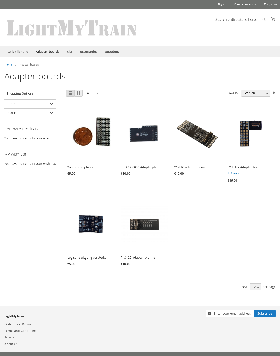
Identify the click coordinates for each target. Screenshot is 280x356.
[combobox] (240, 19)
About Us (11, 344)
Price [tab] (11, 104)
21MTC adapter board (190, 167)
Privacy (9, 337)
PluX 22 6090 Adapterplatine (141, 167)
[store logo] (72, 27)
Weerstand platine (80, 167)
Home (8, 64)
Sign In (222, 4)
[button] (270, 4)
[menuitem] (16, 51)
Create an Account (247, 4)
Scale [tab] (11, 113)
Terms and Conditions (20, 331)
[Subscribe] (265, 313)
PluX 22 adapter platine (138, 257)
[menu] (140, 51)
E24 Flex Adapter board (245, 167)
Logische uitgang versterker (87, 257)
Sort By (233, 93)
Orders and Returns (19, 324)
